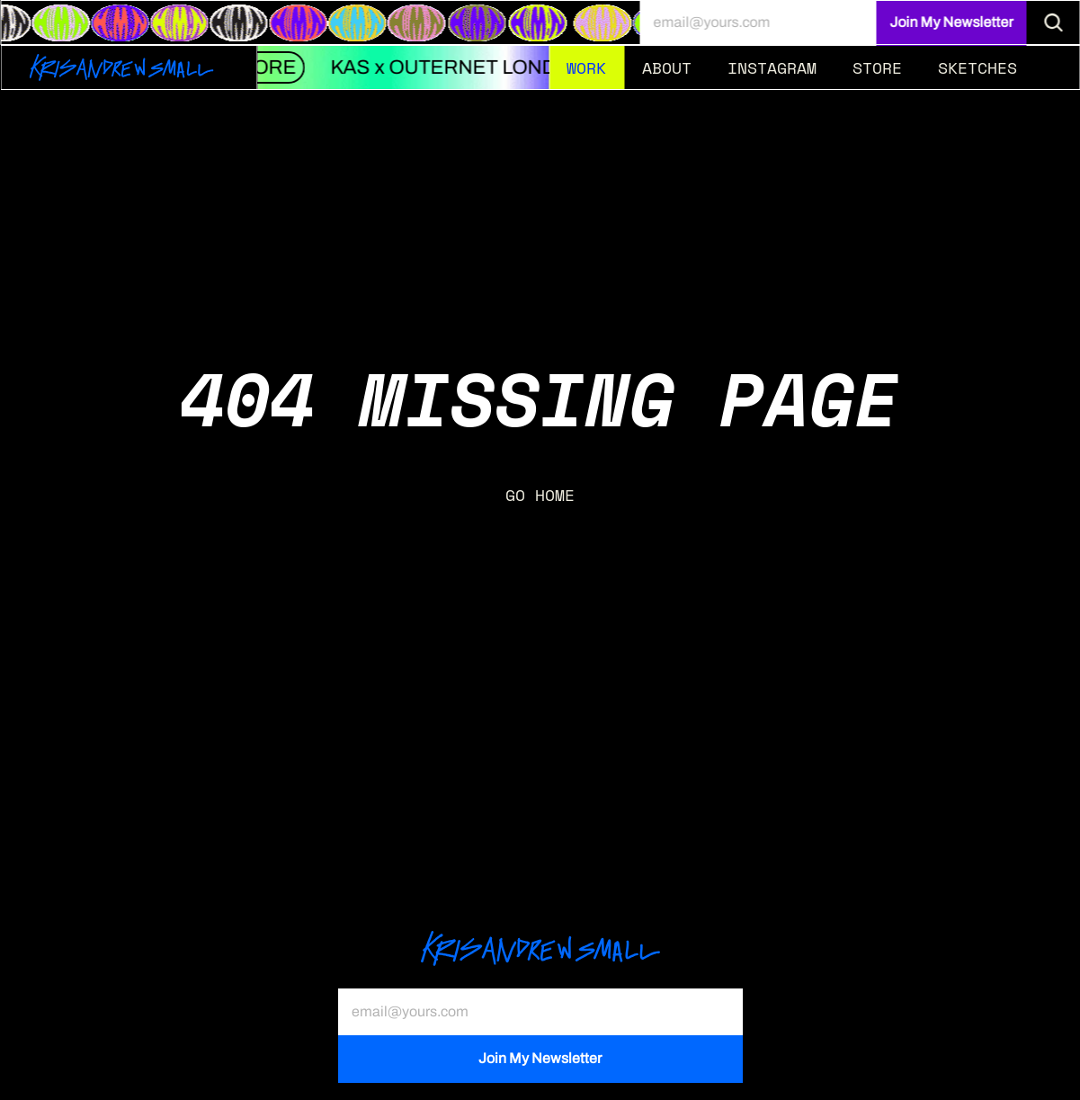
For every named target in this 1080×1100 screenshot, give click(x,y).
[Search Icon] (1053, 22)
